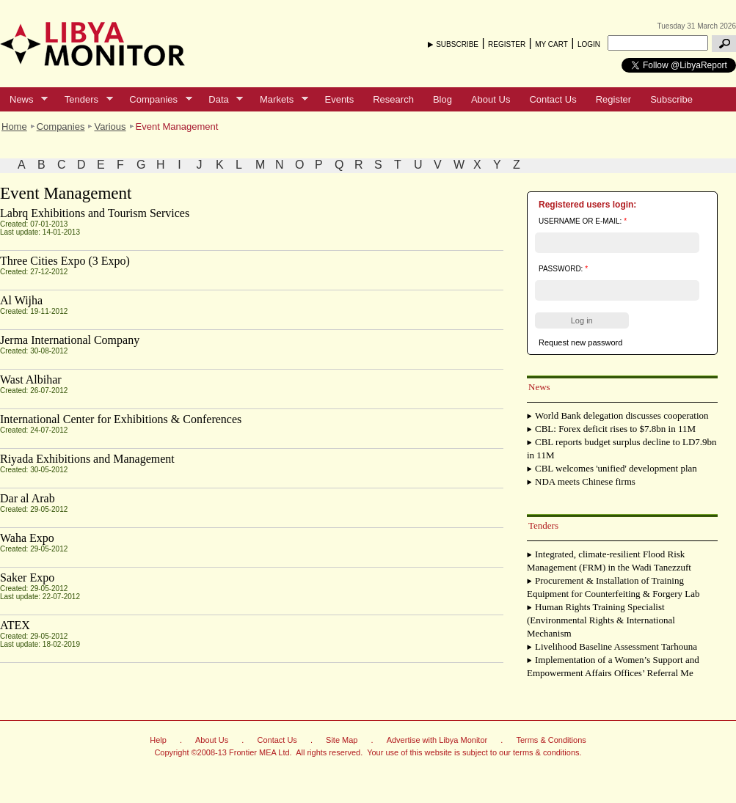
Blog (442, 99)
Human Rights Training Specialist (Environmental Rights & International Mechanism (601, 620)
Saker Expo (27, 577)
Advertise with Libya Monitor (437, 740)
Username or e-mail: (583, 221)
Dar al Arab (27, 498)
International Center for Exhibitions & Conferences (120, 419)
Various (109, 126)
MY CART (551, 44)
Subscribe (671, 99)
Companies (156, 100)
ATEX (15, 625)
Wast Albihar (31, 379)
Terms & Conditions (551, 740)
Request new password (580, 342)
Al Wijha (21, 300)
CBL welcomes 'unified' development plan (616, 468)
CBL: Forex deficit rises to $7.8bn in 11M (615, 428)
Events (339, 99)
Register (613, 99)
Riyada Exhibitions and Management (87, 458)
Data (221, 100)
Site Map (341, 740)
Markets (279, 100)
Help (158, 740)
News (24, 100)
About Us (490, 99)
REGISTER (506, 44)
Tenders (84, 100)
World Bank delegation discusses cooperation (622, 415)
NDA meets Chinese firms (585, 481)
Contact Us (552, 99)
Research (393, 99)
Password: (563, 269)
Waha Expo (27, 538)
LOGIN (588, 44)
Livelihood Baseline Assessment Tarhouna (616, 646)
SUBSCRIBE (457, 44)
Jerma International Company (69, 340)
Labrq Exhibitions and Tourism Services (94, 213)
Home (14, 126)
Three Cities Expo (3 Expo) (65, 260)
